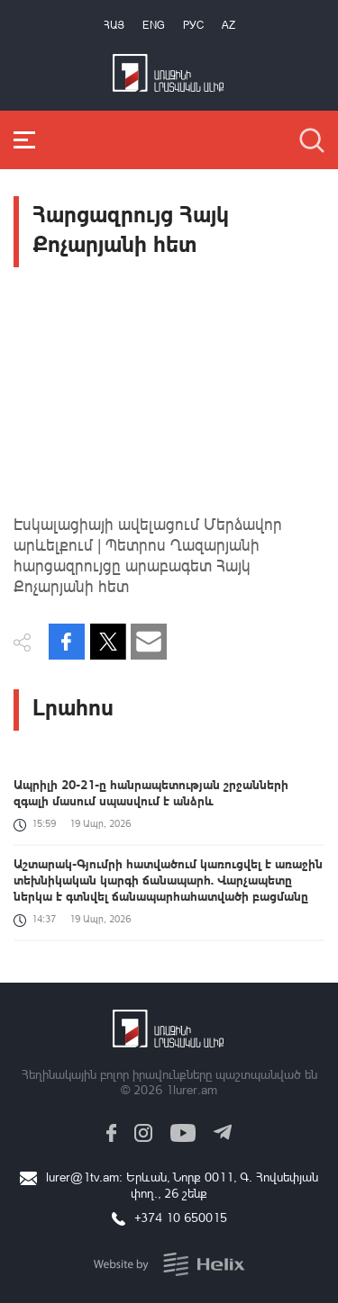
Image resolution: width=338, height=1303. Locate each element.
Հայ (114, 24)
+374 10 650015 (180, 1217)
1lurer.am (191, 1089)
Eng (153, 24)
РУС (193, 24)
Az (228, 24)
